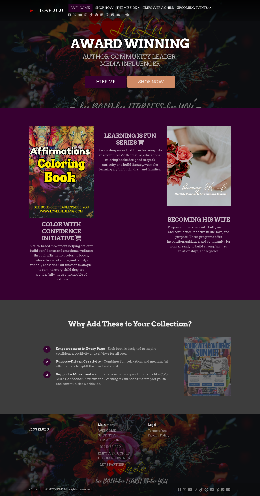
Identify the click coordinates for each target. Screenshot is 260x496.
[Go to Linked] (102, 15)
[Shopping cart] (127, 15)
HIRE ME (105, 81)
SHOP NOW (151, 81)
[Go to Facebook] (69, 15)
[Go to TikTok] (91, 15)
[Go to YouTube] (80, 15)
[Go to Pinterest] (96, 15)
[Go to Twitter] (75, 15)
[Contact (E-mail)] (118, 15)
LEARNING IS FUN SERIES (130, 139)
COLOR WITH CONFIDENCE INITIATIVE (61, 231)
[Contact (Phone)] (112, 15)
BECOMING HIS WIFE (198, 219)
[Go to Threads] (107, 15)
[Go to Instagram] (85, 15)
